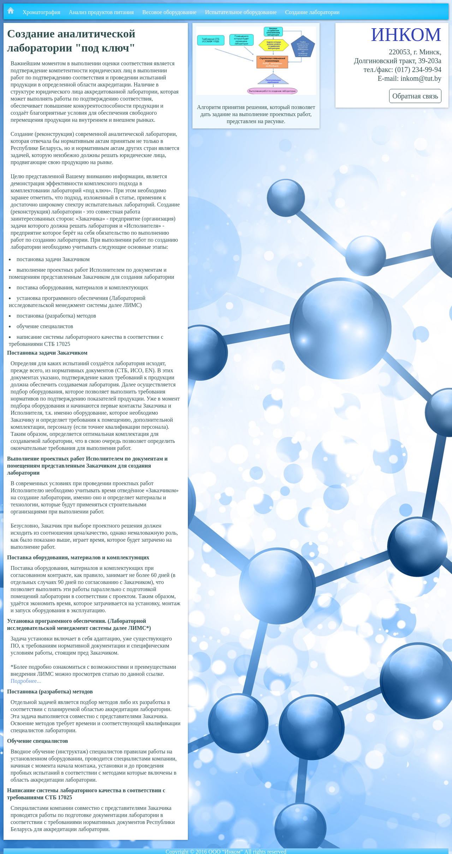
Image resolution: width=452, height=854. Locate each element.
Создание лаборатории (312, 12)
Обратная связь (415, 96)
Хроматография (41, 12)
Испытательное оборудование (241, 12)
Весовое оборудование (169, 12)
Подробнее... (26, 681)
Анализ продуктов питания (101, 12)
